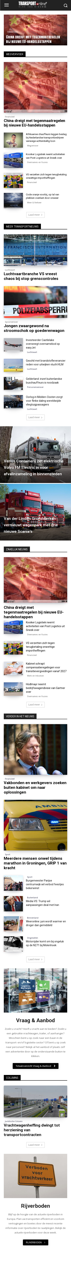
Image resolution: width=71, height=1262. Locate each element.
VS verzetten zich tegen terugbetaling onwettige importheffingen (40, 646)
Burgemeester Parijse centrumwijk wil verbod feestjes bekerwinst (45, 884)
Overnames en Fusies (37, 162)
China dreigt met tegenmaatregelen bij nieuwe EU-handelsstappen (33, 39)
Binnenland (32, 917)
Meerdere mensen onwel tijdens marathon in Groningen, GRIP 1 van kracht (35, 863)
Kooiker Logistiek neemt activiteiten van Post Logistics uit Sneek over (45, 626)
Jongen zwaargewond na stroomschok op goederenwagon (34, 328)
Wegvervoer (32, 145)
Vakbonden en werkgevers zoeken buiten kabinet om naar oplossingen (35, 787)
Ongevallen (32, 938)
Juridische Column (14, 1121)
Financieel (10, 116)
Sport (7, 854)
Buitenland (32, 897)
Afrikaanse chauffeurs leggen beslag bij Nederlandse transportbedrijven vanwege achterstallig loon (46, 137)
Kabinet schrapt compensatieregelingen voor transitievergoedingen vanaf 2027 (46, 667)
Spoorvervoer (11, 322)
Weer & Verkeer (34, 202)
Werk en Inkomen (35, 675)
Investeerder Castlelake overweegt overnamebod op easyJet (43, 344)
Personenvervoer (35, 387)
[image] (35, 990)
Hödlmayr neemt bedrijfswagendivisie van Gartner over (45, 688)
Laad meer (35, 417)
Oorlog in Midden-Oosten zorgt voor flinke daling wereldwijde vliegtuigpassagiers (44, 400)
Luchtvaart (10, 270)
